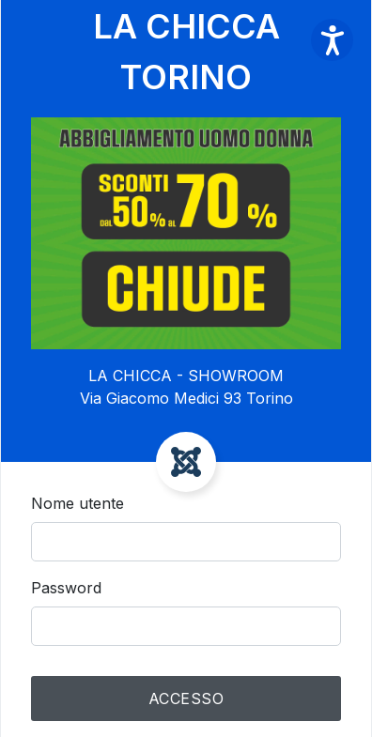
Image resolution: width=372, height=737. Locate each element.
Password (66, 587)
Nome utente (77, 503)
